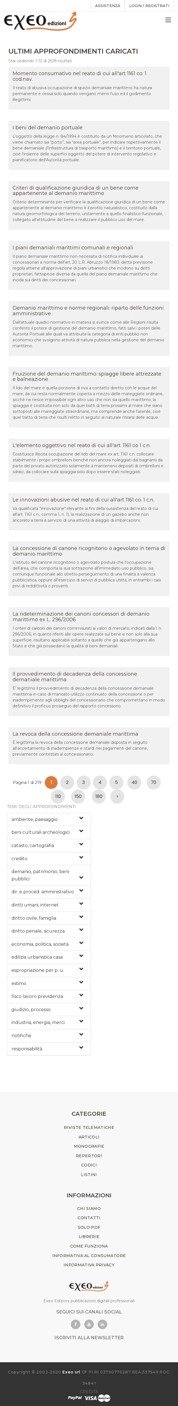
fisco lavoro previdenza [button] (37, 996)
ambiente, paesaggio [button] (34, 819)
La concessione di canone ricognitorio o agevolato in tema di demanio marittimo (89, 551)
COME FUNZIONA (89, 1246)
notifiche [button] (21, 1035)
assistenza (107, 5)
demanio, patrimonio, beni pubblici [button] (40, 875)
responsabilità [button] (26, 1048)
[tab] (49, 819)
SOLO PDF (89, 1227)
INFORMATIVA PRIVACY (89, 1264)
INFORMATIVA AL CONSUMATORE (89, 1255)
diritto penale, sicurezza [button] (38, 931)
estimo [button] (18, 983)
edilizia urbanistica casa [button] (37, 957)
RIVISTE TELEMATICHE (89, 1127)
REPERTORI (89, 1155)
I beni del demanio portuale (48, 128)
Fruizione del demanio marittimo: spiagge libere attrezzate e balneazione (87, 377)
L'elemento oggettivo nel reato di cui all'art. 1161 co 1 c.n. (82, 445)
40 (134, 782)
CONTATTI (89, 1217)
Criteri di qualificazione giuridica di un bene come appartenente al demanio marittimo (76, 191)
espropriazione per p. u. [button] (37, 970)
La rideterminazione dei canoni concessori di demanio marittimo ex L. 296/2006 (81, 617)
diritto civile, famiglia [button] (33, 918)
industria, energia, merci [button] (38, 1022)
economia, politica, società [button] (40, 944)
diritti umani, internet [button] (35, 905)
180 (98, 796)
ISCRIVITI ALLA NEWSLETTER (89, 1337)
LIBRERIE (89, 1236)
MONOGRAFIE (89, 1146)
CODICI (89, 1165)
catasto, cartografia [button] (32, 845)
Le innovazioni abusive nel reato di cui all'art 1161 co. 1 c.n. (83, 500)
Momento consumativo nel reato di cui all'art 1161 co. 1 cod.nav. (79, 76)
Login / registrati (149, 5)
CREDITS (89, 1391)
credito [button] (19, 858)
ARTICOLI (89, 1137)
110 (58, 796)
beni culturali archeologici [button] (40, 832)
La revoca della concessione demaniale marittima (75, 734)
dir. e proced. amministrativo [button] (42, 891)
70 (153, 782)
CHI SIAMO (89, 1208)
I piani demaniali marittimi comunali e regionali (73, 248)
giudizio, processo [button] (31, 1009)
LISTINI (89, 1174)
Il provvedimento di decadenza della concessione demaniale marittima (75, 677)
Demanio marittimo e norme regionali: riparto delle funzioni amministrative (88, 311)
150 (78, 796)
